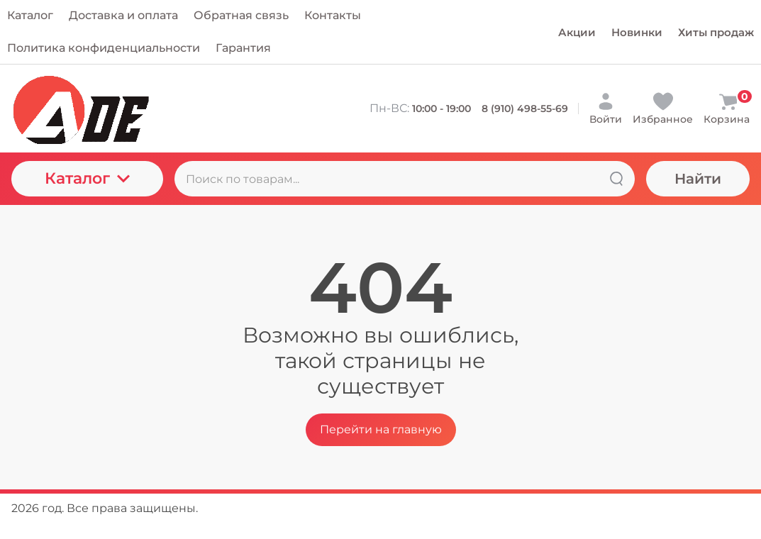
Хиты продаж (716, 32)
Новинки (636, 32)
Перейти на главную (381, 429)
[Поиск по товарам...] (404, 178)
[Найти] (616, 178)
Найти (697, 178)
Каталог (87, 178)
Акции (577, 32)
